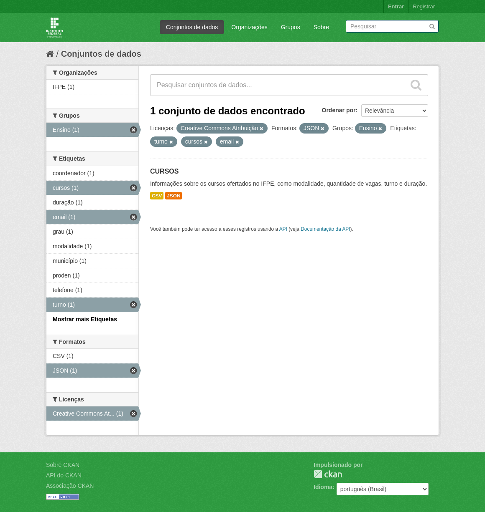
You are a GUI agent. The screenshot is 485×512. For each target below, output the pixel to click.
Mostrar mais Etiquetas (85, 319)
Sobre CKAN (62, 465)
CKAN (328, 474)
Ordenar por (339, 110)
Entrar (396, 6)
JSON (173, 196)
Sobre (321, 27)
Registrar (424, 6)
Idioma (323, 487)
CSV (157, 196)
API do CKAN (64, 475)
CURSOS (164, 171)
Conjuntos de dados (192, 27)
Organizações (249, 27)
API (283, 229)
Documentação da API (325, 229)
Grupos (290, 27)
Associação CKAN (70, 485)
